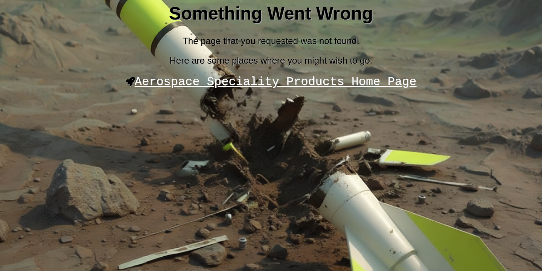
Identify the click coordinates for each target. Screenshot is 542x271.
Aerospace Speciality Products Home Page (276, 83)
